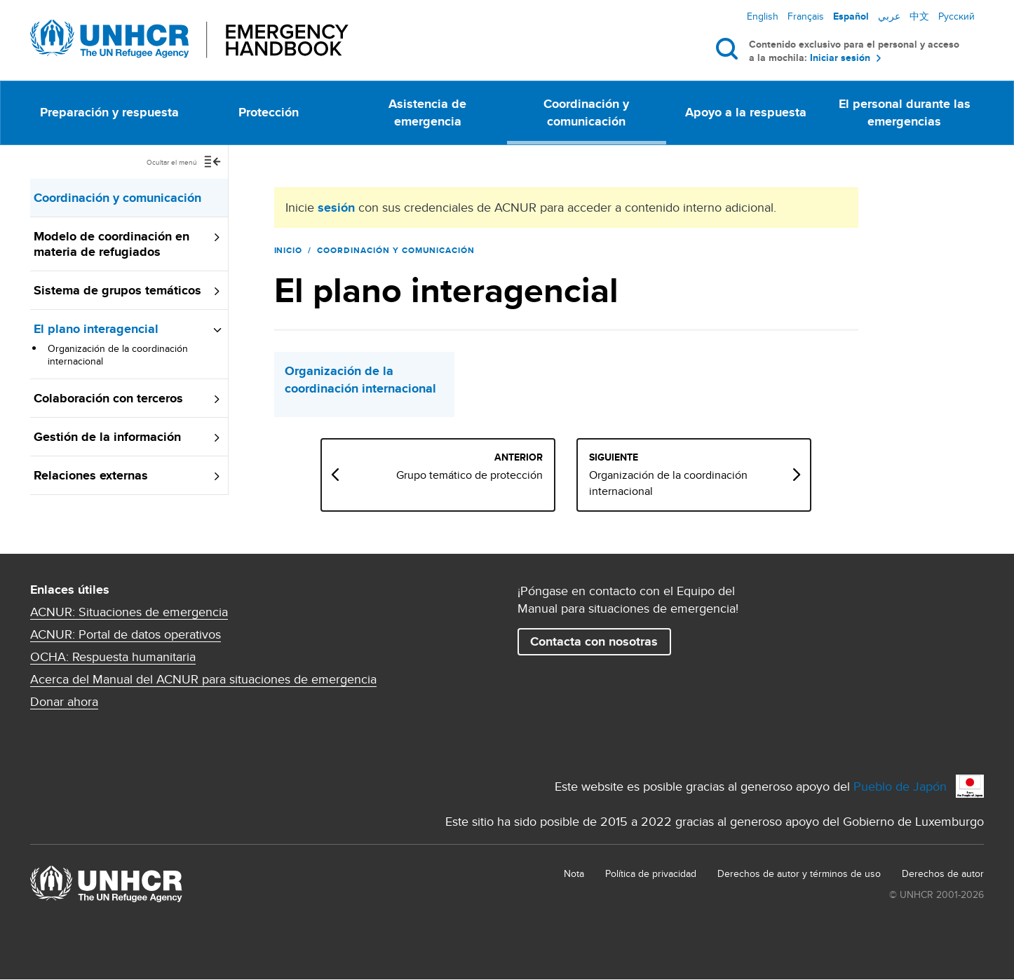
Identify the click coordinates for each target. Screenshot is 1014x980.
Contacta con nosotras (594, 641)
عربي (889, 16)
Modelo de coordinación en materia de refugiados (111, 244)
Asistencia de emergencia (427, 112)
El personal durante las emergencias (905, 112)
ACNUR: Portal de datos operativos (125, 634)
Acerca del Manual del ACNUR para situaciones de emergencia (203, 679)
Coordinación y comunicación (586, 112)
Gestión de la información (107, 436)
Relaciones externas (91, 475)
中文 (919, 16)
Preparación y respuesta (109, 112)
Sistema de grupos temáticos (117, 290)
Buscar (729, 48)
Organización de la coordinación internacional (118, 354)
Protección (268, 112)
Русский (956, 16)
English (762, 16)
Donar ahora (64, 701)
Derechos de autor (943, 873)
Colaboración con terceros (108, 398)
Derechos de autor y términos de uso (799, 873)
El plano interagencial (96, 328)
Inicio (288, 250)
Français (805, 16)
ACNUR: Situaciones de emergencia (129, 612)
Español (851, 16)
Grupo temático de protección (532, 475)
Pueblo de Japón (900, 786)
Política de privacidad (650, 873)
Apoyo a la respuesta (745, 112)
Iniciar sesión (840, 57)
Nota (574, 873)
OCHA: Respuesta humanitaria (113, 657)
